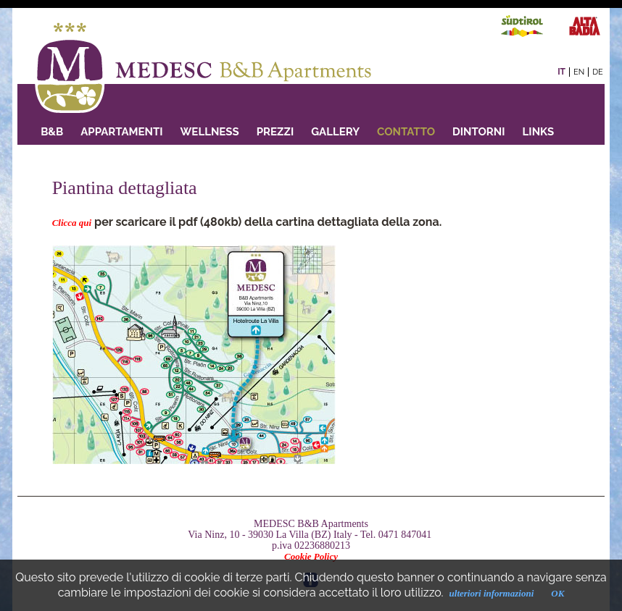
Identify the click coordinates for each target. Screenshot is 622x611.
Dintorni (478, 131)
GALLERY (335, 131)
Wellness (210, 131)
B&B (52, 131)
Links (539, 131)
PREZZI (275, 131)
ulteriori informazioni (491, 593)
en (578, 72)
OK (557, 593)
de (597, 72)
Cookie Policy (311, 556)
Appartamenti (121, 131)
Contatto (406, 131)
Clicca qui (72, 222)
